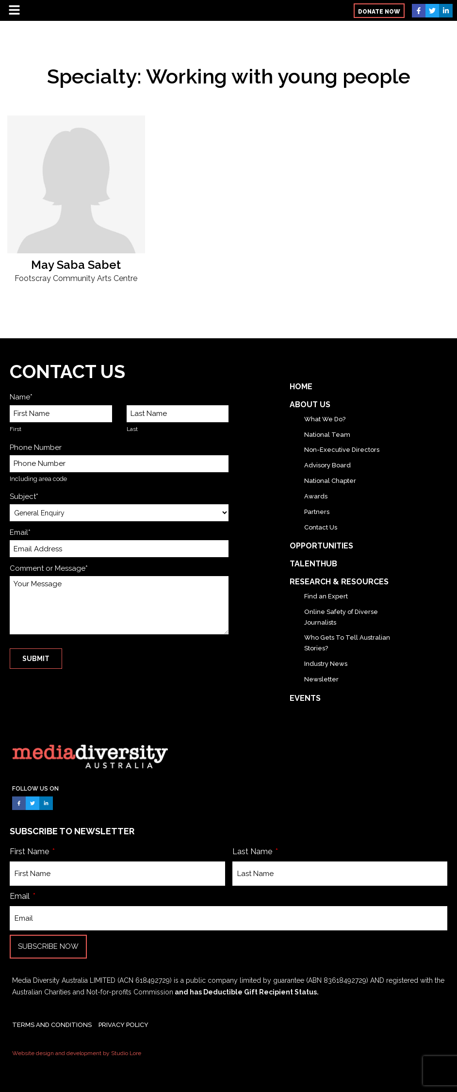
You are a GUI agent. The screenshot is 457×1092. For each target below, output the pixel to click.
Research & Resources (339, 581)
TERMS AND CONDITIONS (52, 1024)
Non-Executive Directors (341, 449)
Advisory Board (327, 465)
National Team (327, 434)
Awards (315, 496)
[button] (379, 10)
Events (305, 698)
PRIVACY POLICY (123, 1024)
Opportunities (321, 545)
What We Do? (324, 419)
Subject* (24, 496)
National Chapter (330, 480)
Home (301, 386)
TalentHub (313, 563)
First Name (30, 851)
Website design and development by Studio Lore (76, 1053)
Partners (316, 511)
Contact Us (320, 527)
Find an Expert (326, 596)
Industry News (325, 663)
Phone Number (36, 447)
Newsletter (321, 679)
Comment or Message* (49, 568)
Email (21, 896)
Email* (20, 532)
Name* (21, 397)
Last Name (253, 851)
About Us (310, 404)
